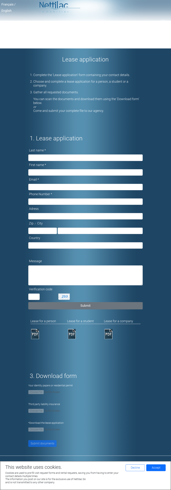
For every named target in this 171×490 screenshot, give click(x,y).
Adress (34, 209)
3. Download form (53, 375)
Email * (34, 179)
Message (35, 261)
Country (34, 238)
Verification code (40, 289)
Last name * (37, 150)
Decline (135, 467)
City (40, 223)
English (6, 10)
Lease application (85, 59)
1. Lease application (56, 138)
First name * (37, 165)
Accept (156, 467)
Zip (31, 223)
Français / (8, 4)
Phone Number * (40, 194)
